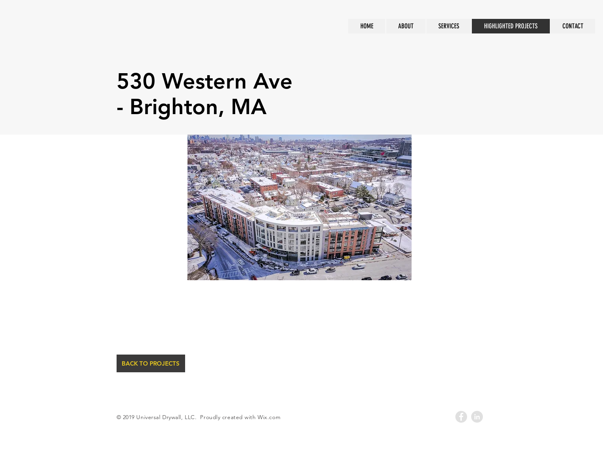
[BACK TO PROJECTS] (151, 363)
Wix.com (269, 417)
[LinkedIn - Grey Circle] (477, 417)
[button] (299, 207)
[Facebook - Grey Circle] (461, 417)
